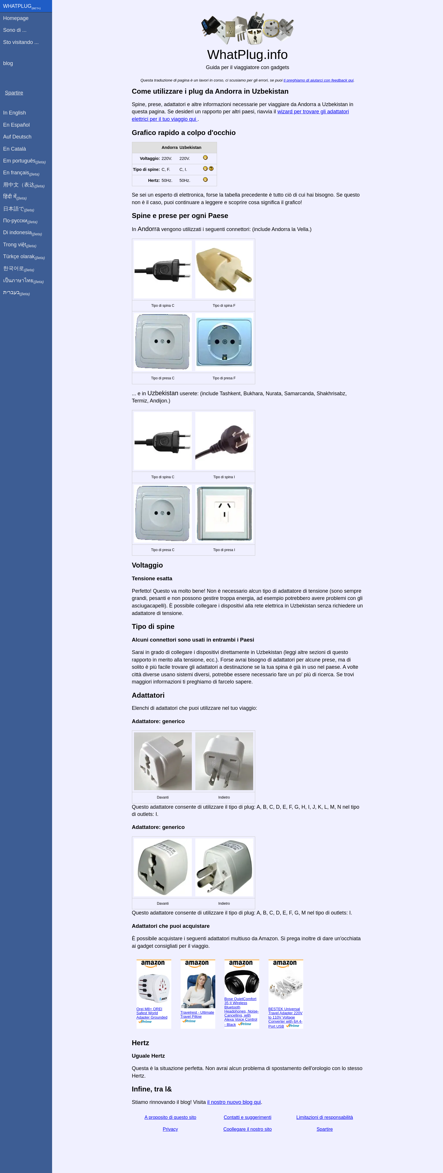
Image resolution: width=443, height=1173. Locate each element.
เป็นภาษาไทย (23, 281)
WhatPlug (22, 6)
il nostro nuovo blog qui (234, 1102)
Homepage (16, 18)
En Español (16, 125)
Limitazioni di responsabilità (324, 1117)
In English (14, 113)
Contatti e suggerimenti (247, 1117)
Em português (24, 161)
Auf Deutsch (17, 137)
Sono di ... (15, 30)
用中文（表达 (24, 185)
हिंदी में (15, 197)
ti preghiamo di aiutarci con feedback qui (319, 80)
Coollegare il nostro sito (247, 1129)
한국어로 (18, 268)
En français (21, 173)
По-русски (20, 221)
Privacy (170, 1129)
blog (8, 63)
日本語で (18, 209)
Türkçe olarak (24, 257)
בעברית (16, 292)
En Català (14, 149)
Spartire (325, 1129)
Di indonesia (22, 233)
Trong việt (19, 245)
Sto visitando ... (21, 42)
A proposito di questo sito (170, 1117)
